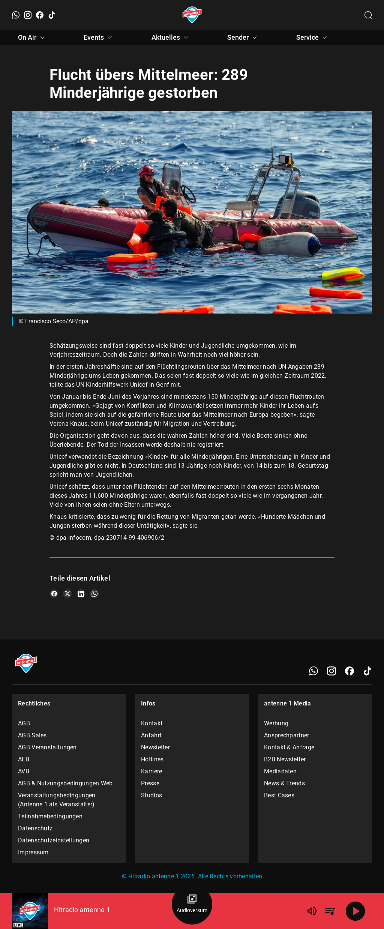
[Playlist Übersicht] (330, 911)
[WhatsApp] (16, 15)
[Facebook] (40, 15)
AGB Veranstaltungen (47, 747)
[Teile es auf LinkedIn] (81, 593)
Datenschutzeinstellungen (53, 840)
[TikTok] (52, 15)
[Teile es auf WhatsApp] (94, 593)
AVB (23, 771)
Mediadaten (280, 771)
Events (99, 37)
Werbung (276, 723)
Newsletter (155, 747)
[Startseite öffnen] (192, 15)
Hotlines (152, 759)
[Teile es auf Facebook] (54, 593)
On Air (32, 37)
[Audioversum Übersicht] (192, 904)
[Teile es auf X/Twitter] (67, 593)
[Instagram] (28, 15)
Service (312, 37)
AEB (23, 759)
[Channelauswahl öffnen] (368, 15)
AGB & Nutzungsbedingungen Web (65, 783)
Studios (151, 795)
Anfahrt (151, 735)
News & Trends (284, 783)
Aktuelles (171, 37)
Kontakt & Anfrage (289, 747)
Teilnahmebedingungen (50, 816)
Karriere (151, 771)
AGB (24, 723)
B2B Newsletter (285, 759)
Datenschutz (35, 828)
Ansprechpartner (286, 735)
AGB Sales (32, 735)
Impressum (33, 852)
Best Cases (279, 795)
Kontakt (151, 723)
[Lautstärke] (312, 911)
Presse (150, 783)
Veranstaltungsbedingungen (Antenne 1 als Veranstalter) (57, 800)
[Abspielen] (355, 910)
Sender (243, 37)
